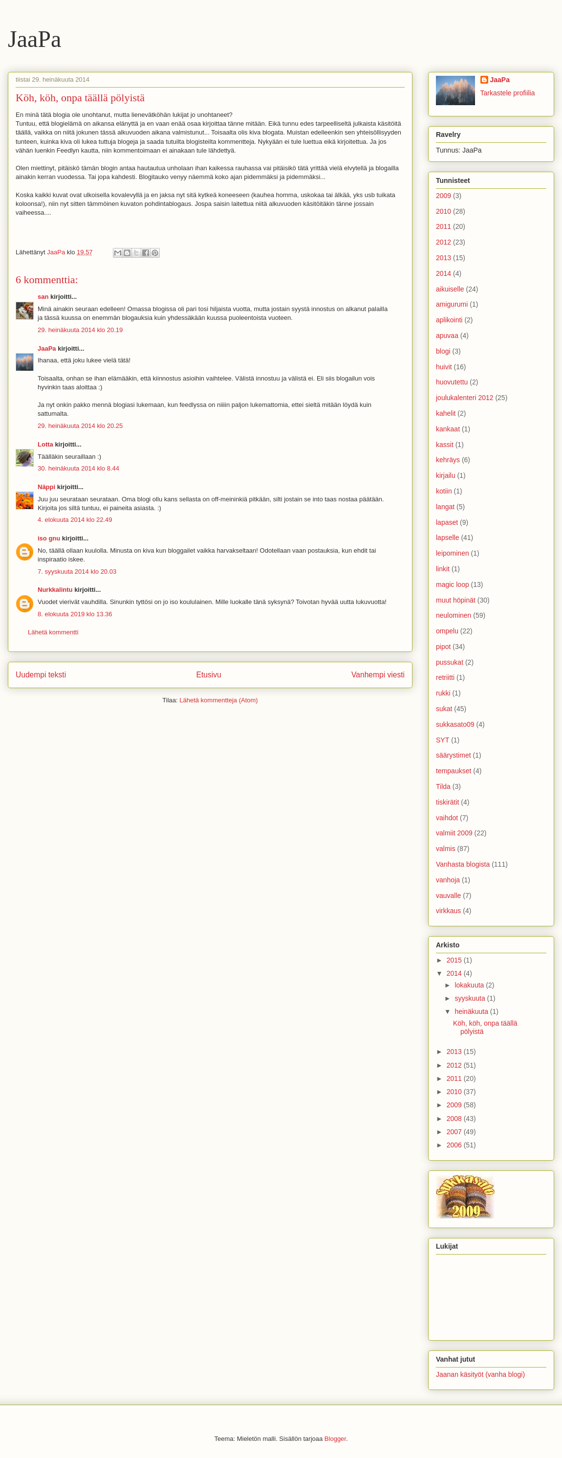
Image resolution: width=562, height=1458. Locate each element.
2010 (443, 211)
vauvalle (448, 895)
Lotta (45, 444)
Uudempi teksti (41, 675)
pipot (443, 646)
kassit (445, 445)
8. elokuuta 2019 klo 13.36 (75, 614)
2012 (443, 242)
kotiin (444, 491)
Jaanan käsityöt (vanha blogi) (480, 1374)
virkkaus (448, 911)
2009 (443, 196)
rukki (443, 693)
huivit (444, 367)
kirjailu (445, 475)
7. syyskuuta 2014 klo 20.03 (77, 571)
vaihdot (447, 818)
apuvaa (447, 335)
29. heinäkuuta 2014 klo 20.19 (80, 330)
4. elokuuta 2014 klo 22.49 (75, 519)
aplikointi (449, 320)
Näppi (46, 487)
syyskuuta (470, 998)
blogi (443, 351)
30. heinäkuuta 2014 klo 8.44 (78, 468)
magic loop (452, 584)
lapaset (447, 522)
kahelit (445, 413)
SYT (442, 740)
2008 (455, 1118)
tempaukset (453, 771)
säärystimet (453, 755)
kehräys (448, 460)
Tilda (443, 786)
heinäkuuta (472, 1011)
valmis (445, 848)
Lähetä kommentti (53, 632)
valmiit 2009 (454, 833)
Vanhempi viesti (378, 675)
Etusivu (208, 675)
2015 (455, 960)
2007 (455, 1132)
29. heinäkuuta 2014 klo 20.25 (80, 425)
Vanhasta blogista (463, 864)
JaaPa (34, 39)
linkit (443, 569)
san (43, 296)
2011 (443, 226)
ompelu (447, 631)
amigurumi (452, 304)
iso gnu (49, 538)
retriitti (445, 677)
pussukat (449, 662)
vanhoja (448, 880)
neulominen (453, 615)
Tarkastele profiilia (507, 93)
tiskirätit (447, 802)
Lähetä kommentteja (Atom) (218, 700)
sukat (444, 709)
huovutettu (452, 382)
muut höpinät (456, 600)
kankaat (448, 429)
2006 (455, 1145)
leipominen (452, 553)
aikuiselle (450, 289)
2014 (443, 273)
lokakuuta (470, 985)
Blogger (335, 1438)
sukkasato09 (455, 724)
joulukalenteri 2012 (465, 398)
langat (445, 507)
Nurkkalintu (55, 589)
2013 (443, 258)
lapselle (447, 537)
